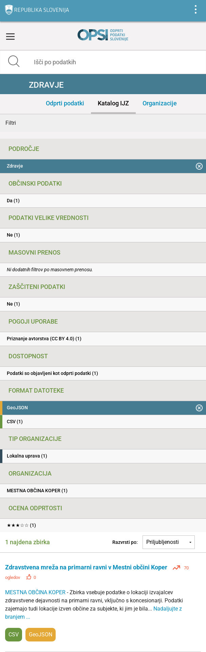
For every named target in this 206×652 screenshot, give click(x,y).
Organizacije (160, 103)
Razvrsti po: (125, 542)
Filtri (10, 123)
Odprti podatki (65, 103)
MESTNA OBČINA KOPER (36, 592)
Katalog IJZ (113, 103)
